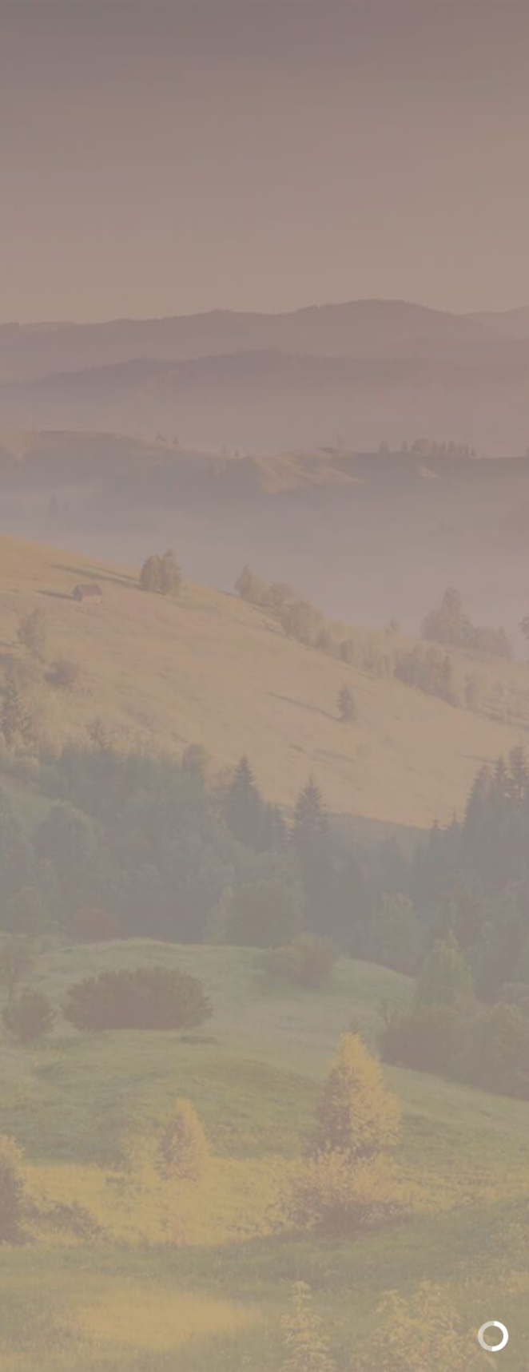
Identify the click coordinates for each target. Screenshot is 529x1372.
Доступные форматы (265, 793)
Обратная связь (264, 1094)
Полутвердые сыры (217, 252)
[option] (264, 469)
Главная (93, 252)
